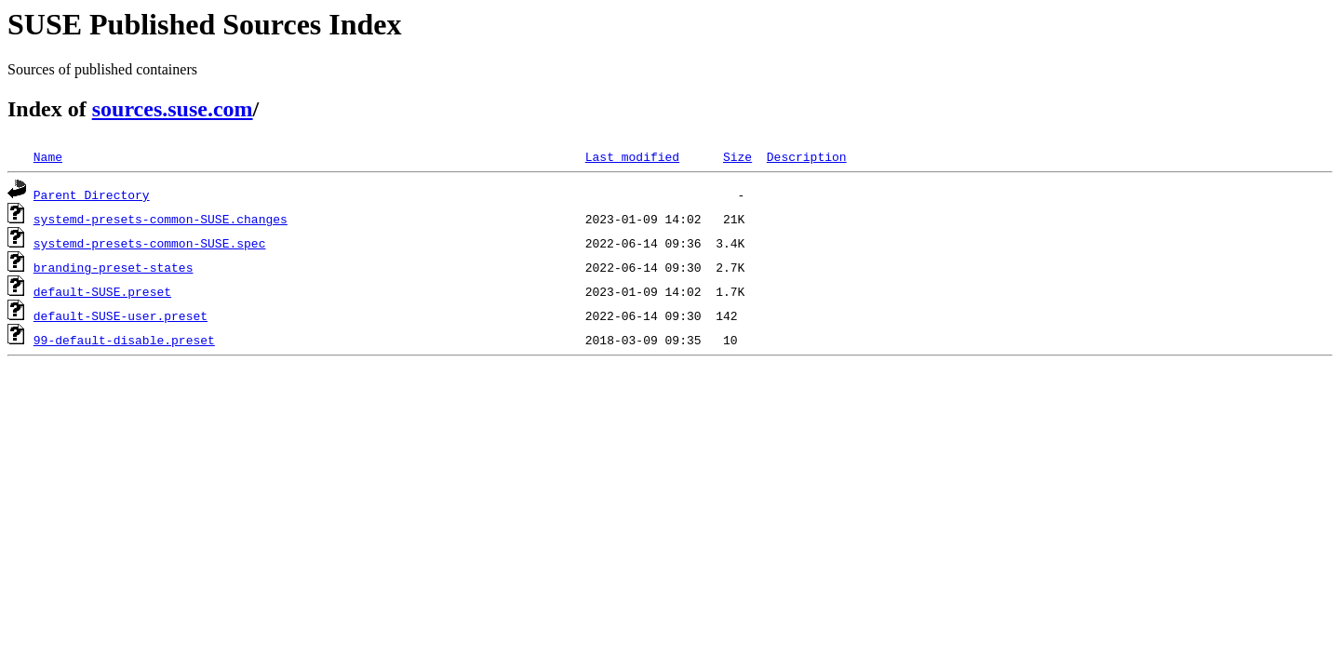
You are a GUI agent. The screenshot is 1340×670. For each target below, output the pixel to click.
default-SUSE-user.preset (121, 315)
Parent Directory (92, 194)
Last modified (632, 156)
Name (48, 156)
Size (737, 156)
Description (807, 156)
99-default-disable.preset (124, 339)
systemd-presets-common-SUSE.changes (161, 218)
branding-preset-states (114, 267)
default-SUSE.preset (102, 291)
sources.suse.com (172, 109)
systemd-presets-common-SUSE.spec (150, 242)
